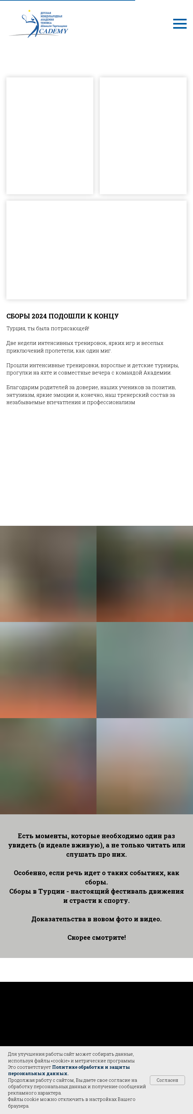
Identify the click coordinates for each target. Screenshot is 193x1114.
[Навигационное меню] (180, 24)
